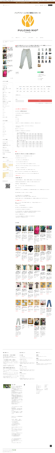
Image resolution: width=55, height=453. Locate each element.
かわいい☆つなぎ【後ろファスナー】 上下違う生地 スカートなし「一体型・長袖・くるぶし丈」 (36, 291)
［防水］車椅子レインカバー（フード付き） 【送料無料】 (10, 71)
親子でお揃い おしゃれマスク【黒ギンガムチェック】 (42, 290)
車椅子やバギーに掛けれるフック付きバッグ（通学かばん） (36, 272)
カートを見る (46, 388)
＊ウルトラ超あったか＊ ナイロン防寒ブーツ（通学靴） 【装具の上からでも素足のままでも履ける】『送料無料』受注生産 (10, 48)
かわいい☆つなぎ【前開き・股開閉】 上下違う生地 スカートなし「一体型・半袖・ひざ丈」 (48, 274)
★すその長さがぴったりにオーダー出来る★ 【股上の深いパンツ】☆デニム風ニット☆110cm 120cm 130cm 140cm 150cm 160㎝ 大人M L (49, 310)
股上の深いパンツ (7, 41)
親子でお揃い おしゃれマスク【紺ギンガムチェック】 (48, 289)
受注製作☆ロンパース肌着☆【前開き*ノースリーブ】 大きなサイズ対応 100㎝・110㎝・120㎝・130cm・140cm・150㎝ (43, 254)
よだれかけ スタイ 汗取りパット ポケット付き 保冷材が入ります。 (30, 254)
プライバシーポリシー (39, 390)
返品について (43, 103)
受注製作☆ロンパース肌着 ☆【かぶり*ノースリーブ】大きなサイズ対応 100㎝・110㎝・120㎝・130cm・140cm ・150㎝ (36, 255)
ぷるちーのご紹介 (31, 37)
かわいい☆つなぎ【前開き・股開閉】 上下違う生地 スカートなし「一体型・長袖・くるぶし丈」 (18, 290)
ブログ (37, 37)
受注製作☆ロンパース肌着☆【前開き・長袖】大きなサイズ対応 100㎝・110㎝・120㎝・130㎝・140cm (18, 272)
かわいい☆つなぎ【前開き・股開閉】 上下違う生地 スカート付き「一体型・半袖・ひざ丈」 (42, 273)
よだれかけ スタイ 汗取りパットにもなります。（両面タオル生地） (18, 252)
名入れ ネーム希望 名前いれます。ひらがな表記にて (30, 326)
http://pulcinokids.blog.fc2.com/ (17, 438)
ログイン (46, 387)
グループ (24, 37)
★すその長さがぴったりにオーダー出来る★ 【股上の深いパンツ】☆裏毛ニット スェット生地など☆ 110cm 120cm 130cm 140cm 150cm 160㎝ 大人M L (18, 328)
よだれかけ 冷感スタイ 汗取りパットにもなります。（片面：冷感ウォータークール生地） (24, 253)
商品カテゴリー (18, 37)
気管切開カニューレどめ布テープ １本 (43, 306)
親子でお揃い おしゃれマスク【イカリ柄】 (30, 307)
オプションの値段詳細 (38, 103)
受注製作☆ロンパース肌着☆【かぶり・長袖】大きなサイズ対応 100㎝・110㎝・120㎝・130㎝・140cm (49, 252)
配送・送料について (38, 387)
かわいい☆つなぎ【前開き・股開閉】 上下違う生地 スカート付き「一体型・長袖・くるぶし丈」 (24, 290)
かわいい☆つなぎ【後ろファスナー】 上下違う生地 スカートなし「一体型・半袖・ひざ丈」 (30, 291)
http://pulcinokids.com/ (16, 439)
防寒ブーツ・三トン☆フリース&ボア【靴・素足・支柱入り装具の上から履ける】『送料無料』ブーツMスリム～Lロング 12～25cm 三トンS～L (10, 56)
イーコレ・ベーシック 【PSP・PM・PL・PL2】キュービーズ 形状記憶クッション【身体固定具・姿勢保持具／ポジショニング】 (43, 235)
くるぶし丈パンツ (12, 41)
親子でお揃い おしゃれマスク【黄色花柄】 (36, 307)
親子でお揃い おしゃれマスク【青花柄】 (18, 306)
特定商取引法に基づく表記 (48, 103)
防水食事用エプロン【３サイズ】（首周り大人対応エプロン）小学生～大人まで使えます (49, 231)
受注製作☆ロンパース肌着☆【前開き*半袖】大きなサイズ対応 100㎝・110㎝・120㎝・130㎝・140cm (30, 273)
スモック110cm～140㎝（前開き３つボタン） (10, 61)
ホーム (12, 37)
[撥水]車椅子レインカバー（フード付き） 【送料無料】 (18, 233)
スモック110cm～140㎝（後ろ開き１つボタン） (10, 66)
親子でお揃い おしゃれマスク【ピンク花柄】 (24, 308)
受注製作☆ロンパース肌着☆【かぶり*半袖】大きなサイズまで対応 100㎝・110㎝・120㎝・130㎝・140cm (24, 272)
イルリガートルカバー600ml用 (24, 325)
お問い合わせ (41, 37)
